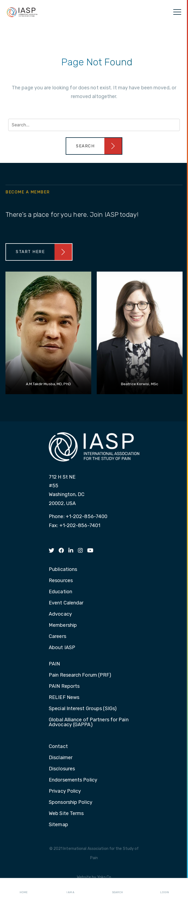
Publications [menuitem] (63, 569)
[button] (94, 146)
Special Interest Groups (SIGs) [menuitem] (83, 708)
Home (24, 887)
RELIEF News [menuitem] (64, 697)
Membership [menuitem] (63, 625)
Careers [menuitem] (57, 636)
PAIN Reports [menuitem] (64, 686)
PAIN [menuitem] (54, 664)
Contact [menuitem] (58, 746)
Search (117, 887)
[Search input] (94, 125)
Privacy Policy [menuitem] (65, 791)
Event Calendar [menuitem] (66, 603)
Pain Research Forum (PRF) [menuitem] (80, 675)
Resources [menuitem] (61, 580)
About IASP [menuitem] (62, 647)
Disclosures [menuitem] (62, 769)
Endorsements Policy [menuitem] (73, 780)
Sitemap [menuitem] (58, 825)
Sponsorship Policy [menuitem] (70, 802)
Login (164, 887)
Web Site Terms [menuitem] (66, 813)
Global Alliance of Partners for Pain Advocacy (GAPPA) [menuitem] (89, 722)
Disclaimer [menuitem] (60, 758)
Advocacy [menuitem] (60, 614)
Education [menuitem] (60, 592)
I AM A (70, 887)
